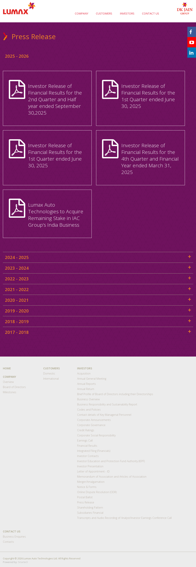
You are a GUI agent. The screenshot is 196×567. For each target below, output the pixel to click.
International (51, 378)
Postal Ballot (85, 497)
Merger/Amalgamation (91, 482)
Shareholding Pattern (90, 507)
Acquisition (84, 373)
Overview (8, 382)
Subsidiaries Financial (90, 512)
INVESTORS (127, 13)
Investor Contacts (88, 456)
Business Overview (88, 399)
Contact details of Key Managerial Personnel (104, 415)
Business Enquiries (14, 536)
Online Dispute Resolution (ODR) (97, 492)
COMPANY (81, 13)
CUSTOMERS (104, 13)
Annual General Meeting (91, 378)
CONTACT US (150, 13)
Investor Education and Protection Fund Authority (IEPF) (111, 461)
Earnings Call (85, 440)
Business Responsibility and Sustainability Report (107, 404)
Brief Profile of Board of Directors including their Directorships (115, 394)
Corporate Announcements (94, 420)
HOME (7, 368)
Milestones (9, 392)
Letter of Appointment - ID (93, 471)
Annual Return (85, 389)
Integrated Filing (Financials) (93, 451)
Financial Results (87, 445)
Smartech (23, 562)
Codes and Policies (89, 409)
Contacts (8, 542)
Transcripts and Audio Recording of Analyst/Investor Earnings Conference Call (124, 518)
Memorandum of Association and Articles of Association (111, 476)
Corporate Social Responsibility (96, 435)
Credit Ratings (85, 430)
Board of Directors (14, 387)
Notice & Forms (86, 487)
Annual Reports (86, 384)
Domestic (49, 373)
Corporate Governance (91, 425)
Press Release (85, 502)
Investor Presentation (90, 466)
